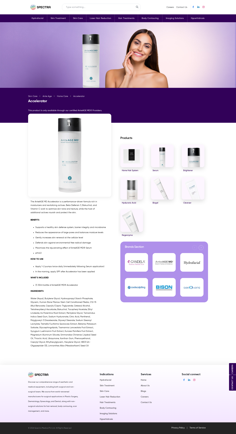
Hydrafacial (38, 18)
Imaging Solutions (175, 18)
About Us (145, 386)
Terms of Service (198, 428)
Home (143, 380)
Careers (170, 7)
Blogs (143, 391)
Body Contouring (150, 18)
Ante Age (47, 96)
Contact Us (181, 7)
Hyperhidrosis (198, 18)
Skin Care (78, 18)
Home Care (62, 96)
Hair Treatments (126, 18)
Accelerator (79, 96)
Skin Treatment (58, 18)
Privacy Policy (178, 428)
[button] (201, 247)
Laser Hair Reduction (100, 18)
